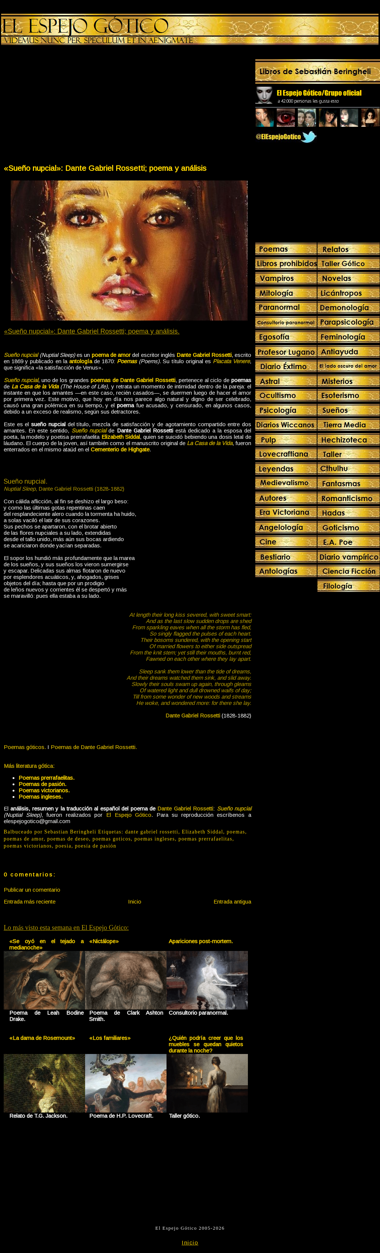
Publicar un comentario (32, 889)
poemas (236, 832)
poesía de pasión (95, 846)
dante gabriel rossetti (151, 832)
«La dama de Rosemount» (42, 1038)
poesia (63, 846)
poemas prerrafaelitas (205, 839)
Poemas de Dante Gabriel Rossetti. (94, 747)
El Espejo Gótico (128, 815)
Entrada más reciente (30, 901)
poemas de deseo (68, 839)
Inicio (134, 901)
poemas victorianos (28, 846)
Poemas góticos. (25, 747)
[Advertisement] (65, 106)
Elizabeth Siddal (202, 832)
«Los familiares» (110, 1038)
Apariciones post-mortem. (201, 941)
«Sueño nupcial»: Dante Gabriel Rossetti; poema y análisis (105, 168)
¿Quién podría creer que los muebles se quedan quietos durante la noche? (206, 1044)
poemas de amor (24, 839)
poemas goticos (112, 839)
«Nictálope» (104, 941)
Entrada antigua (232, 901)
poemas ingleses (154, 839)
